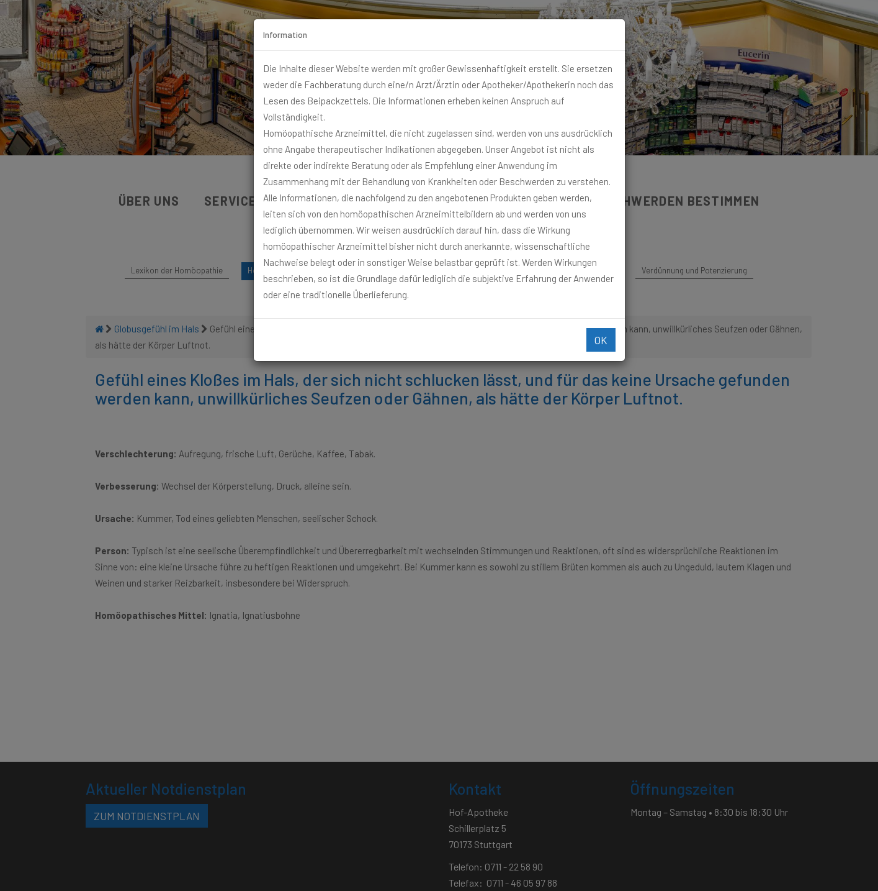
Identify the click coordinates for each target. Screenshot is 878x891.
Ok (600, 340)
